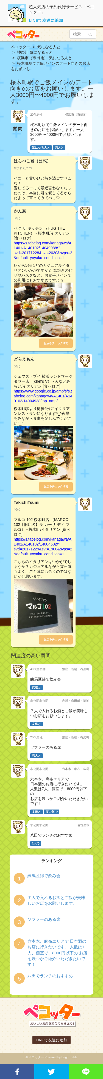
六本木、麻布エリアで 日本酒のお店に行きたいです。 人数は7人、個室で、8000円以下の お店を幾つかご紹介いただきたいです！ (57, 953)
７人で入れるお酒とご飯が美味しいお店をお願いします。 (56, 900)
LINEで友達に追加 (46, 20)
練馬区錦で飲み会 (43, 875)
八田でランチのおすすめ (50, 975)
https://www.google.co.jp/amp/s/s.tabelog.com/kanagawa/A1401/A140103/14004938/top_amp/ (43, 396)
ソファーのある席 (43, 919)
